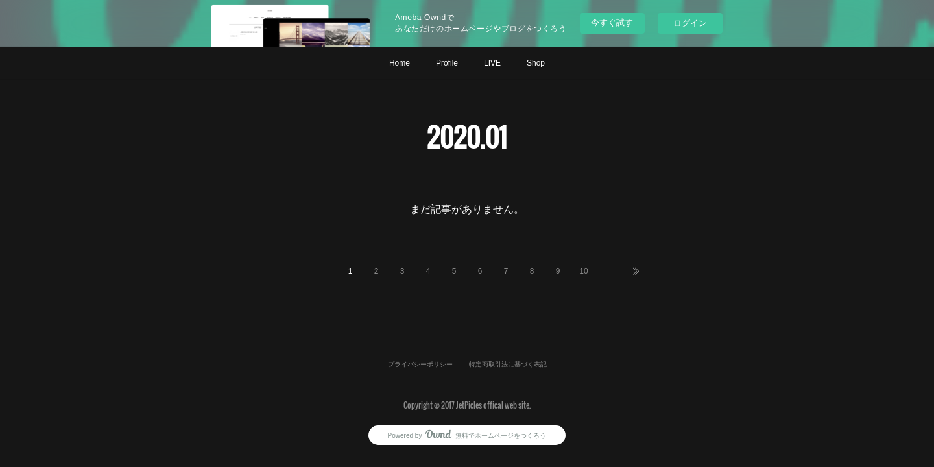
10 (583, 271)
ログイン (690, 23)
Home (399, 62)
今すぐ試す (612, 22)
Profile (447, 62)
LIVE (492, 62)
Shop (536, 62)
